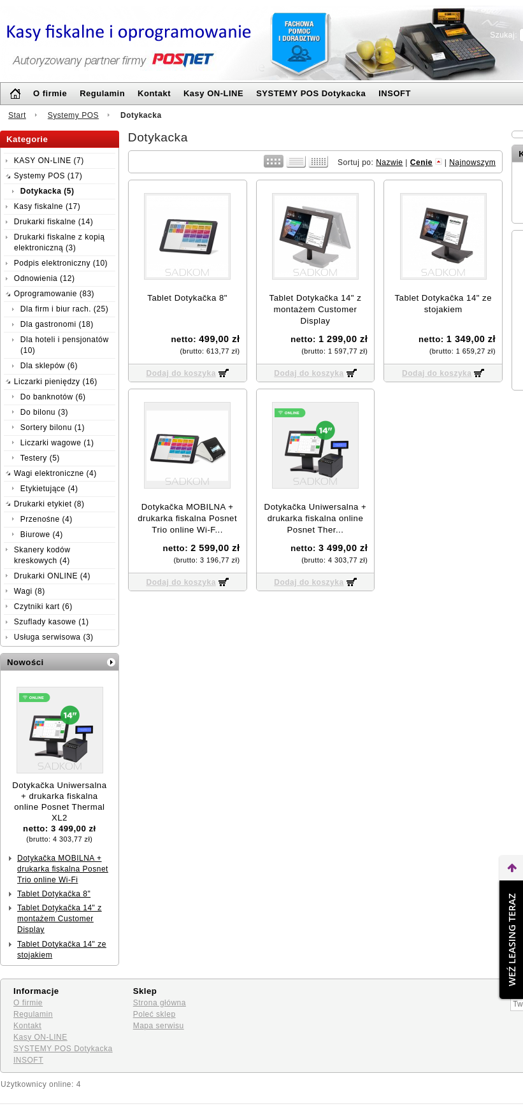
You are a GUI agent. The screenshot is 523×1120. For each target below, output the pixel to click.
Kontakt (154, 93)
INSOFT (394, 93)
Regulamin (102, 93)
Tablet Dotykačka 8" (53, 893)
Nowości (25, 662)
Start (17, 115)
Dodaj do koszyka (180, 373)
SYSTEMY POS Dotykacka (311, 93)
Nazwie (389, 162)
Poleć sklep (154, 1014)
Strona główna (159, 1002)
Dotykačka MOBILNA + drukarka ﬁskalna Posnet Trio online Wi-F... (187, 518)
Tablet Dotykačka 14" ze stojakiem (61, 949)
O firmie (50, 93)
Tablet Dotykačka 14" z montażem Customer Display (59, 918)
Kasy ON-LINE (213, 93)
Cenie (421, 162)
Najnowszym (472, 162)
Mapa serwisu (158, 1025)
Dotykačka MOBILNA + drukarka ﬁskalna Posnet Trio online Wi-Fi (62, 869)
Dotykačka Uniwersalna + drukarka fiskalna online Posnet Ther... (315, 518)
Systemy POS (73, 115)
